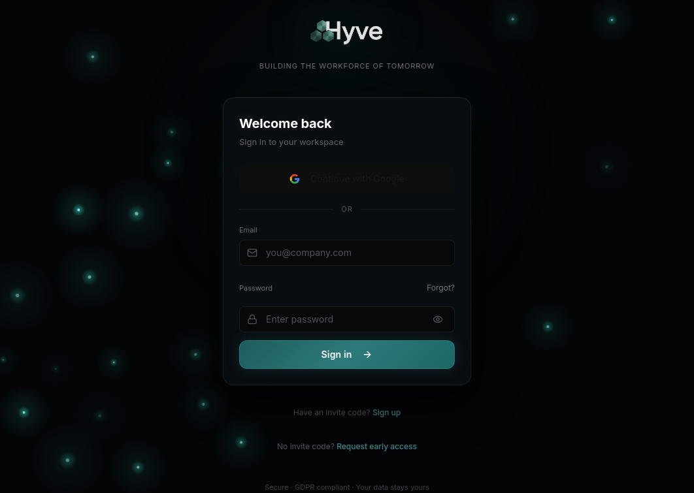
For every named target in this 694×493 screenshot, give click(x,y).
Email (248, 229)
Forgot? (441, 288)
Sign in (347, 354)
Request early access (377, 446)
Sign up (386, 412)
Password (256, 288)
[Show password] (437, 319)
